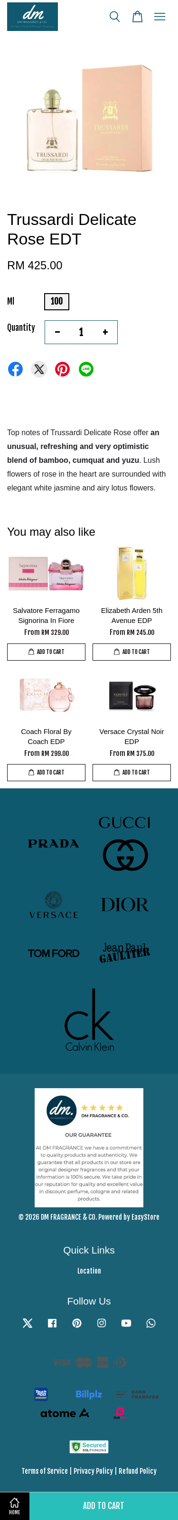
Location (89, 1270)
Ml (10, 301)
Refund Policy (138, 1471)
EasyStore (145, 1217)
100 (57, 301)
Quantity (21, 328)
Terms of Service (44, 1471)
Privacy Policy (93, 1471)
